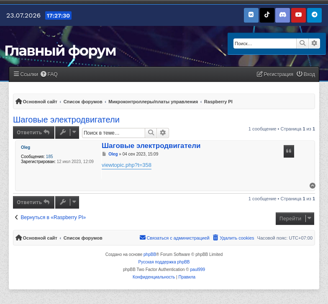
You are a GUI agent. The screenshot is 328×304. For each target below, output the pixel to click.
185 (49, 156)
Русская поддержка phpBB (164, 262)
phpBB (150, 254)
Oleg (25, 147)
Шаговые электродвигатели (66, 119)
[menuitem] (49, 74)
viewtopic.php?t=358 (126, 165)
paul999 (197, 269)
